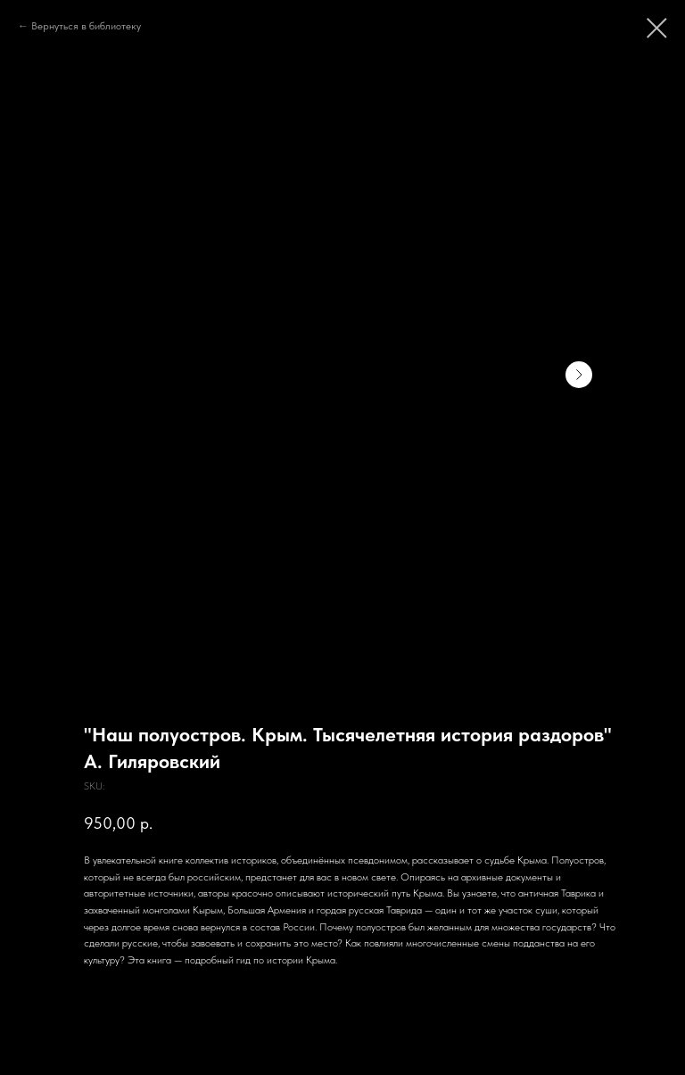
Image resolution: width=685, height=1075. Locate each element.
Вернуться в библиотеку (86, 26)
